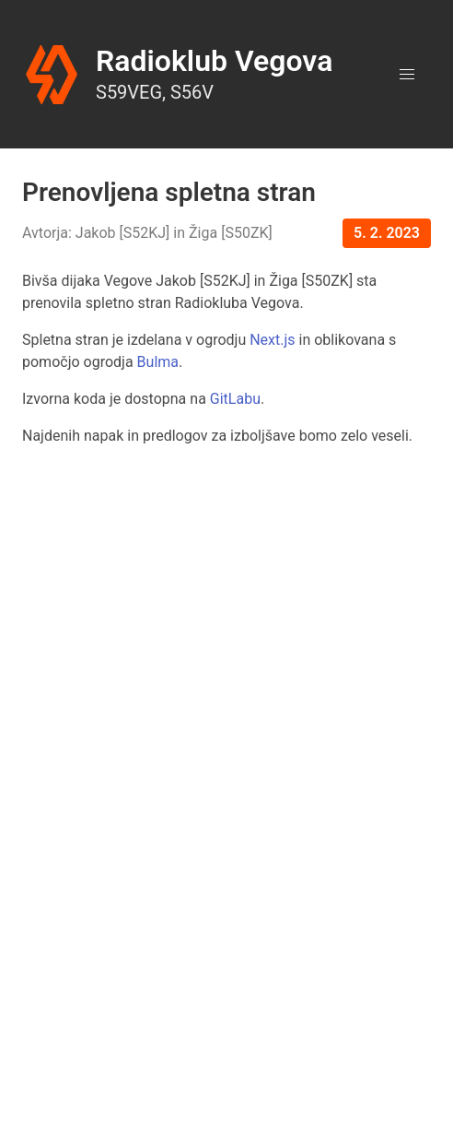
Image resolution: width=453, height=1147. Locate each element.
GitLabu (235, 399)
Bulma (158, 362)
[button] (407, 75)
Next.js (272, 340)
